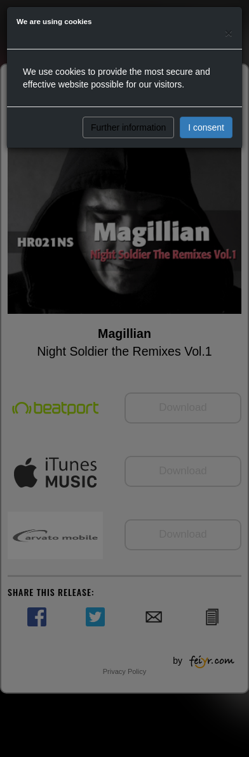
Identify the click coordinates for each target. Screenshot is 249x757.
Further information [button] (128, 127)
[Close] (228, 32)
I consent (206, 127)
